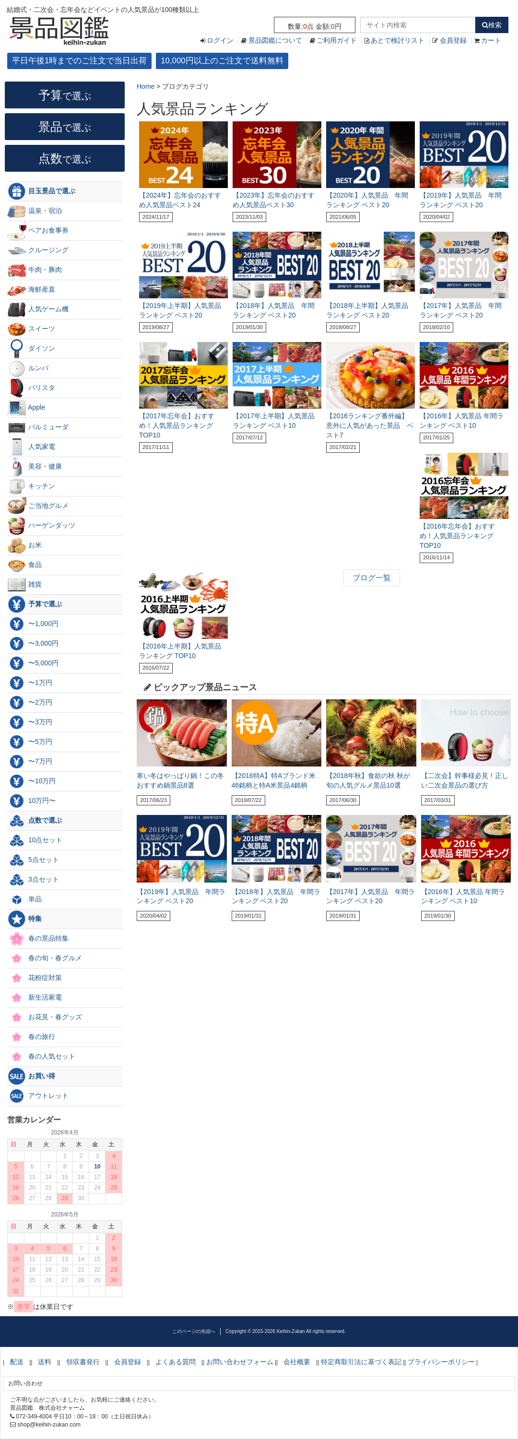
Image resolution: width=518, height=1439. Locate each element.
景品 (64, 126)
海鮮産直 (31, 289)
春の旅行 (31, 1037)
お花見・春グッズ (44, 1017)
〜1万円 (29, 683)
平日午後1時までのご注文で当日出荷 (79, 60)
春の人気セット (41, 1056)
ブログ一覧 (372, 578)
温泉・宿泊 (34, 211)
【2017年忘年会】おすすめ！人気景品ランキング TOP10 (176, 425)
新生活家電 (34, 997)
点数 (64, 158)
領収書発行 (83, 1362)
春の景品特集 (38, 938)
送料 (44, 1362)
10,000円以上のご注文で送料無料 (222, 60)
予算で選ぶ (34, 604)
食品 (24, 565)
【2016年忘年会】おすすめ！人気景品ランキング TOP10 (457, 535)
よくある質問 (175, 1362)
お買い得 (31, 1076)
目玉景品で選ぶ (41, 191)
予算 (64, 95)
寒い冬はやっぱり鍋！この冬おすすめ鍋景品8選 (180, 780)
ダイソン (31, 348)
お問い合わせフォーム (239, 1362)
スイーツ (31, 329)
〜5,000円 (33, 663)
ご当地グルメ (38, 506)
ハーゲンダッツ (41, 525)
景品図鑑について (275, 40)
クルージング (38, 250)
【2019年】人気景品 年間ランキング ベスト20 (181, 896)
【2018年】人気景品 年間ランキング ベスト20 (276, 896)
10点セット (34, 840)
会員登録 (453, 40)
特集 (24, 919)
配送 (17, 1362)
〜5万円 (29, 742)
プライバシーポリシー (441, 1362)
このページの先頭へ (193, 1331)
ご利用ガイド (337, 40)
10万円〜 (31, 801)
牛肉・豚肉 (34, 270)
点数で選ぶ (34, 820)
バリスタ (31, 388)
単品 (24, 899)
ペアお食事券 (38, 230)
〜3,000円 (33, 643)
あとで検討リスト (397, 40)
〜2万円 (29, 702)
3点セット (33, 879)
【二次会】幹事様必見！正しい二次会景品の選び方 (464, 780)
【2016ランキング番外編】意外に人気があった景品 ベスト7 (369, 425)
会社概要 (296, 1362)
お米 (24, 545)
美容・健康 (34, 466)
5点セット (33, 860)
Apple (26, 407)
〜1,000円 (33, 624)
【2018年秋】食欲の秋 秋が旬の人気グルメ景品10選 (368, 780)
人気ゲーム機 (38, 309)
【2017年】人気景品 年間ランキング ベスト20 (370, 896)
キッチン (31, 486)
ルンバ (27, 368)
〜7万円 (29, 761)
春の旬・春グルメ (44, 958)
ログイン (220, 40)
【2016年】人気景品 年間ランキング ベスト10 (463, 896)
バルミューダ (38, 427)
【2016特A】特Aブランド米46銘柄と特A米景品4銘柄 (274, 780)
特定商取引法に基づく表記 (361, 1362)
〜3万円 (29, 722)
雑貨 (24, 584)
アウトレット (38, 1096)
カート (491, 40)
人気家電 (31, 447)
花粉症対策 (34, 978)
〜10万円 (31, 781)
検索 (492, 25)
